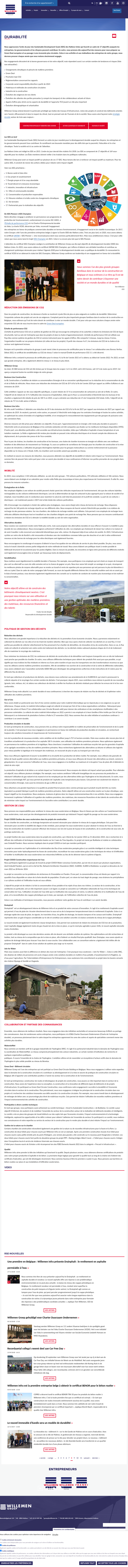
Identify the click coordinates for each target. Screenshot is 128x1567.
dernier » (95, 1458)
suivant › (87, 1458)
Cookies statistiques (8, 1551)
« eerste (42, 1458)
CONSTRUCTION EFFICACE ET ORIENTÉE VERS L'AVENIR (39, 126)
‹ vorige (50, 1458)
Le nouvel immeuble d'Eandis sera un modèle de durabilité (40, 1422)
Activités (28, 10)
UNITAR (17, 236)
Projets (36, 10)
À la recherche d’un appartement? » (39, 3)
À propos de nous (76, 10)
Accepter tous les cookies (112, 1563)
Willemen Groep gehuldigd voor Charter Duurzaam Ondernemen (43, 1317)
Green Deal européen (55, 323)
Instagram (123, 3)
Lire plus (55, 1534)
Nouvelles (53, 10)
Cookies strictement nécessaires (12, 1540)
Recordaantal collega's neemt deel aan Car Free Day (36, 1348)
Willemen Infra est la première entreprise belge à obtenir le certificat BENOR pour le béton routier (61, 1385)
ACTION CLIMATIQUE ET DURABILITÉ (74, 126)
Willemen (10, 10)
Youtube (118, 3)
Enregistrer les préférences (16, 1563)
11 (81, 1458)
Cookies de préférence (9, 1545)
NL (92, 3)
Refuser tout (87, 1563)
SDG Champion (40, 239)
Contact (87, 10)
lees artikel (50, 1310)
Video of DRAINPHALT (64, 1210)
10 (77, 1458)
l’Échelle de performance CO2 (16, 223)
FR (97, 3)
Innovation (44, 10)
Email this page (114, 36)
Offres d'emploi (63, 10)
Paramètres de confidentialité (64, 1529)
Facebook (112, 3)
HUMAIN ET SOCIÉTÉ (98, 126)
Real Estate (117, 10)
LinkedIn (106, 3)
